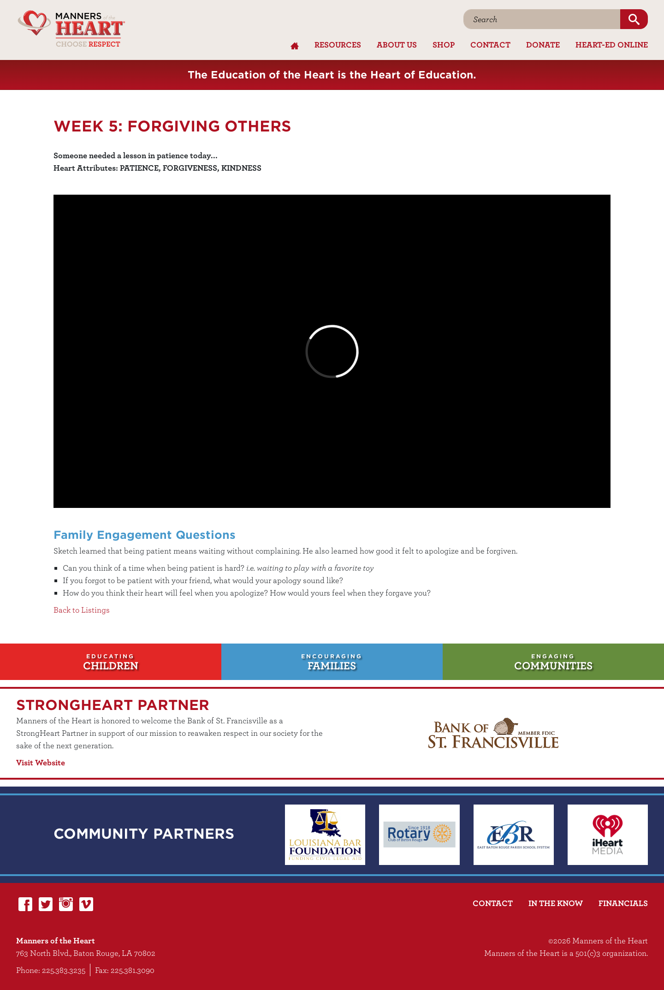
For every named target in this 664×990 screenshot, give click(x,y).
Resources (337, 44)
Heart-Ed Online (611, 44)
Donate (543, 44)
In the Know (555, 903)
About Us (397, 44)
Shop (444, 44)
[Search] (542, 19)
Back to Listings (81, 609)
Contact (490, 44)
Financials (623, 903)
